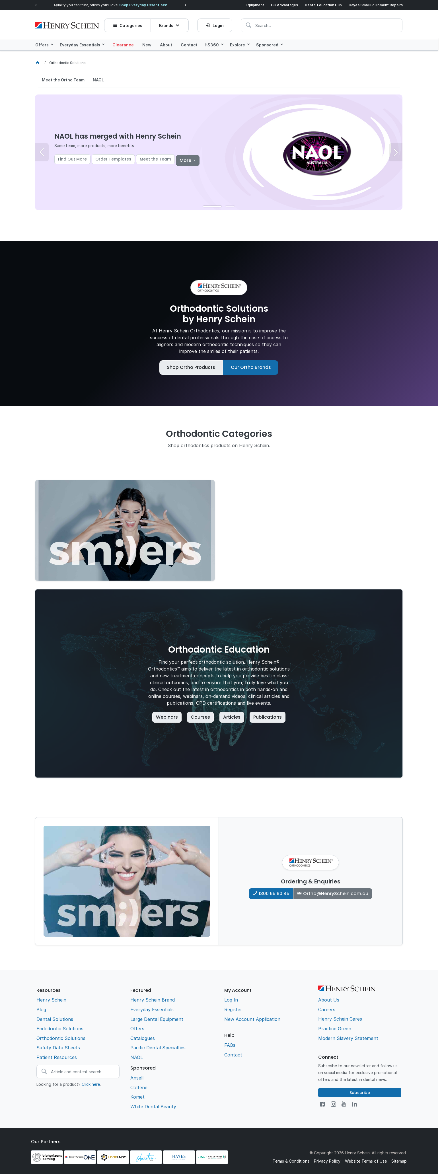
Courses (200, 717)
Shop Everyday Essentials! (143, 5)
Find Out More (72, 159)
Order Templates (113, 159)
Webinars (167, 717)
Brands (166, 24)
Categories (131, 24)
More (186, 160)
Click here (91, 1084)
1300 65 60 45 (274, 893)
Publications (267, 717)
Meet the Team (155, 159)
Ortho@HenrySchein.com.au (335, 893)
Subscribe (360, 1092)
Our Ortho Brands (251, 367)
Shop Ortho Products (191, 367)
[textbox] (278, 24)
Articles (231, 717)
